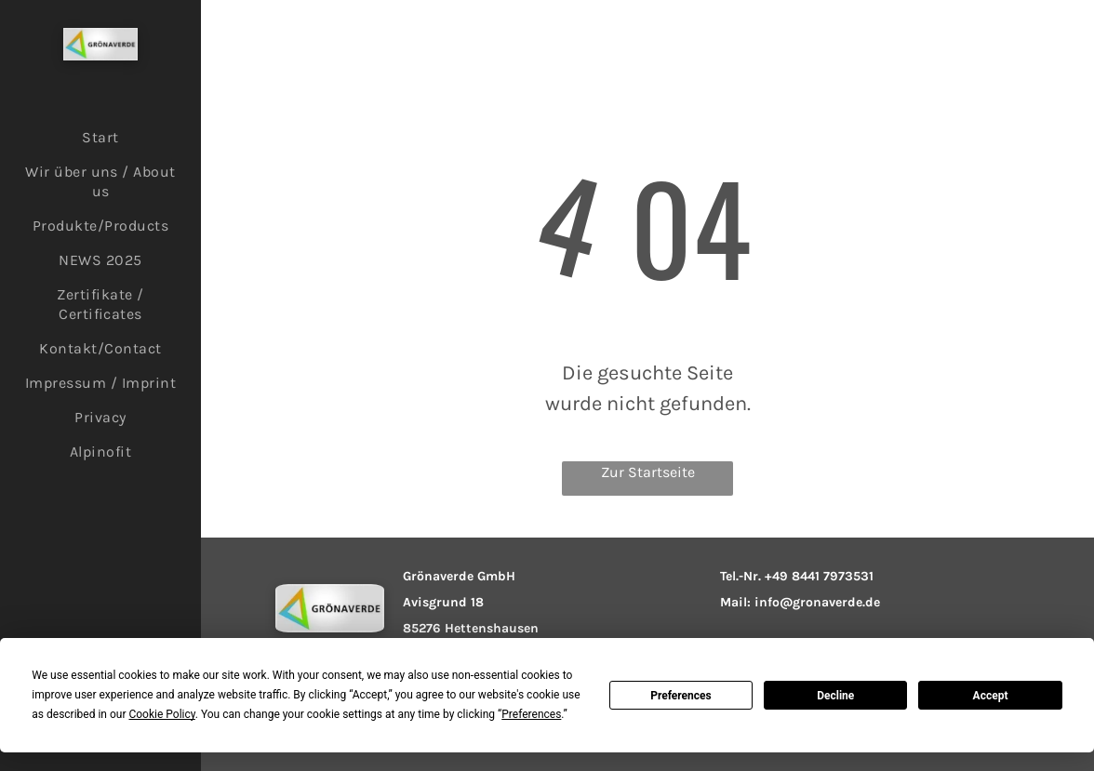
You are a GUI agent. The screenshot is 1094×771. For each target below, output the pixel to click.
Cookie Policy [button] (161, 714)
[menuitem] (100, 137)
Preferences (681, 695)
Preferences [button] (531, 714)
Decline (835, 695)
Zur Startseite (648, 472)
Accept (990, 695)
